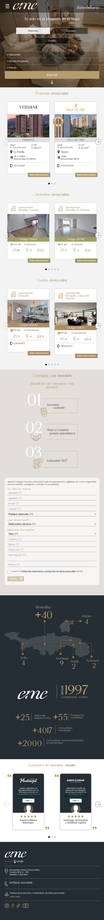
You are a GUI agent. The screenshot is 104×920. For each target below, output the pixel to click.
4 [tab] (55, 269)
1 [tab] (49, 183)
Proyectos (33, 30)
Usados (52, 40)
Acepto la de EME (47, 571)
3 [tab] (55, 183)
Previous (6, 142)
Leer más (15, 897)
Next (98, 142)
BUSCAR (52, 75)
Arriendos (71, 30)
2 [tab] (52, 183)
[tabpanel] (28, 139)
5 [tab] (58, 269)
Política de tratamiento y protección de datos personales (48, 571)
